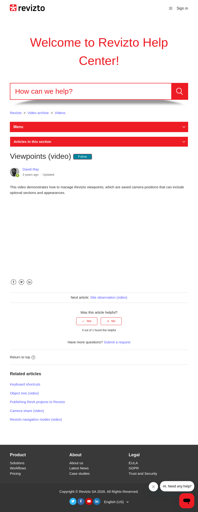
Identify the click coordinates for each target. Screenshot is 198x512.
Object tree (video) (24, 393)
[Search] (90, 91)
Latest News (79, 468)
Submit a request (117, 342)
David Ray (31, 169)
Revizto (16, 113)
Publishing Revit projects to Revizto (37, 402)
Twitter (21, 285)
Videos (60, 113)
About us (76, 463)
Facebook (13, 285)
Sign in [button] (182, 8)
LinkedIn (29, 285)
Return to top (22, 357)
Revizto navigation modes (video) (36, 419)
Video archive (38, 113)
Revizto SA (87, 491)
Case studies (79, 473)
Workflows (18, 468)
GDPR (134, 468)
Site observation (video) (108, 297)
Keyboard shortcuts (25, 384)
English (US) (114, 502)
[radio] (86, 321)
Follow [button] (82, 156)
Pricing (15, 473)
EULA (133, 463)
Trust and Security (143, 473)
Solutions (17, 463)
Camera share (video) (27, 411)
